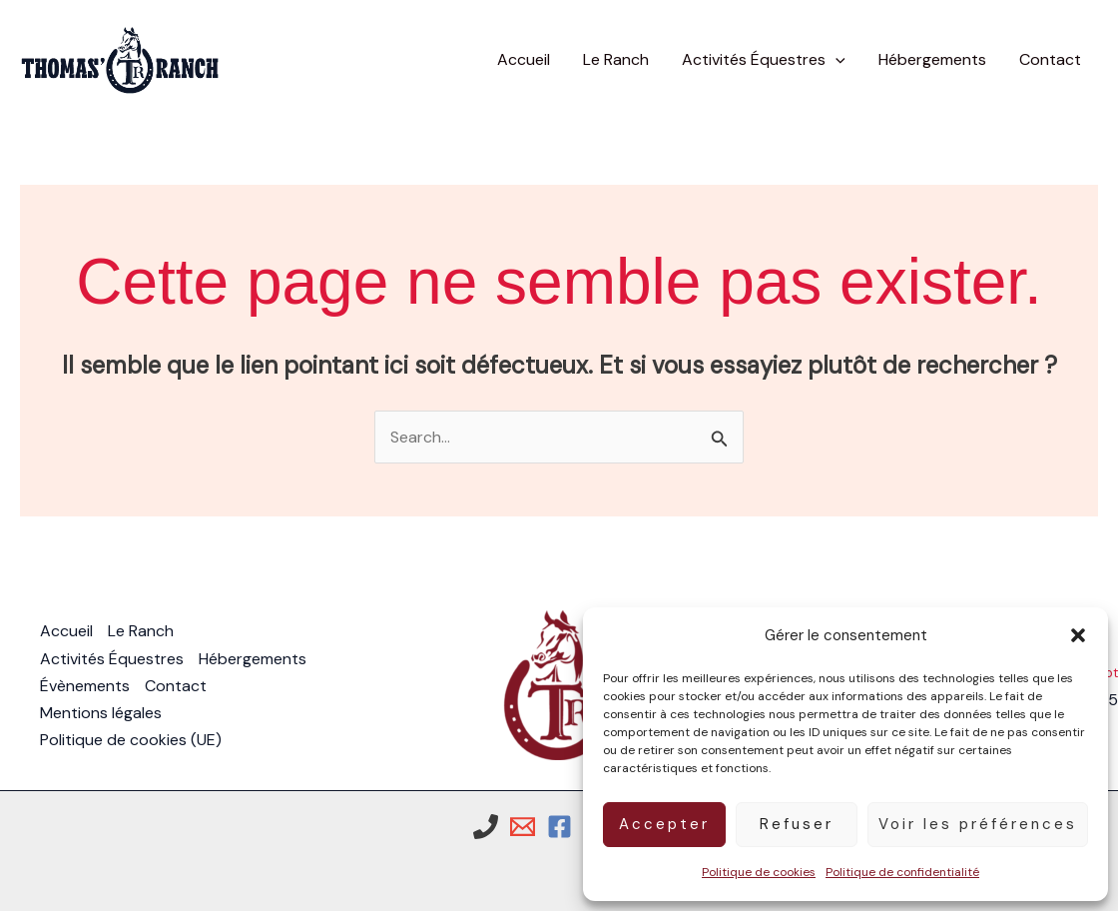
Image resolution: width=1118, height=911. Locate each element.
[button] (1078, 635)
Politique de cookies (759, 872)
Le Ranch (141, 630)
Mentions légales (101, 712)
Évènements (85, 685)
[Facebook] (559, 826)
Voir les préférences (977, 824)
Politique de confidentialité (902, 872)
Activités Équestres (112, 658)
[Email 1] (522, 826)
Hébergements (252, 658)
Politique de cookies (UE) (131, 739)
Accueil (66, 630)
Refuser (797, 824)
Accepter (664, 824)
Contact (176, 685)
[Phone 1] (485, 826)
